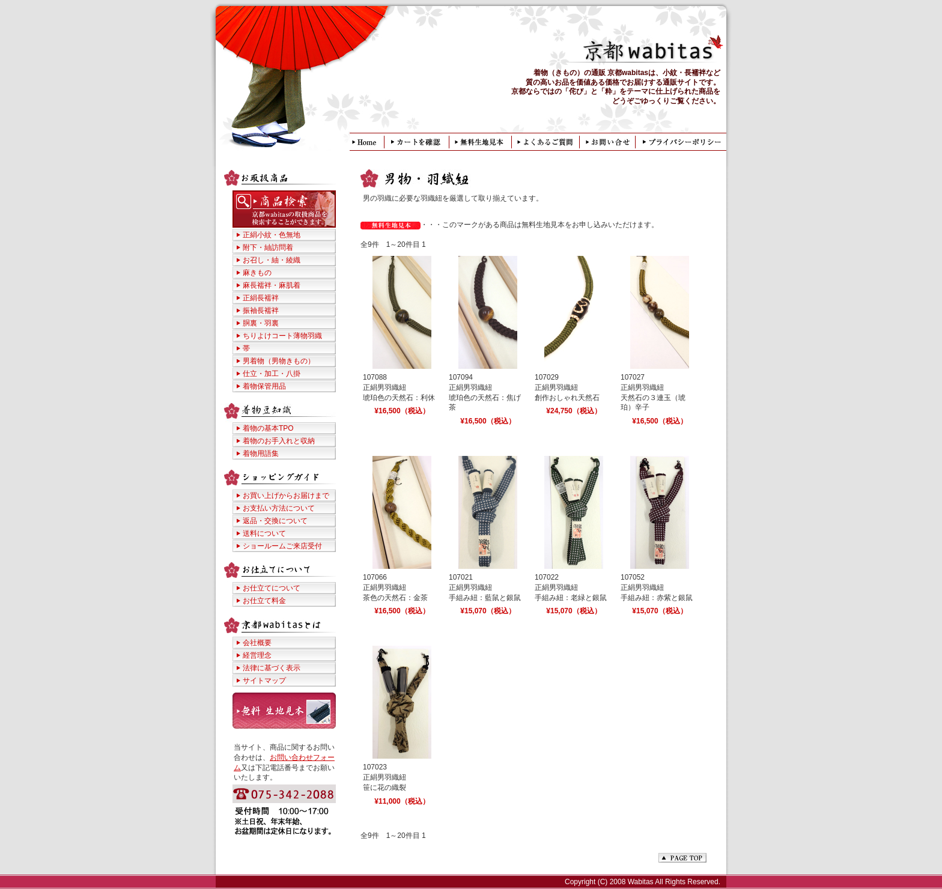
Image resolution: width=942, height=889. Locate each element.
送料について (264, 533)
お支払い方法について (279, 508)
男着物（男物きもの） (279, 361)
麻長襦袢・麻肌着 (271, 285)
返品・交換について (275, 521)
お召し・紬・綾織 (271, 260)
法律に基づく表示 (271, 668)
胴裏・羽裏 (261, 323)
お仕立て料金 (264, 600)
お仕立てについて (271, 588)
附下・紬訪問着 (268, 247)
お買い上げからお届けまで (286, 495)
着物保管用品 (264, 386)
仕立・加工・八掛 (271, 373)
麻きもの (257, 273)
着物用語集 (261, 453)
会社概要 (257, 643)
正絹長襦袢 (261, 298)
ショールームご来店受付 (282, 546)
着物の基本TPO (268, 428)
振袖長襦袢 (261, 310)
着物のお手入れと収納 (279, 441)
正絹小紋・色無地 (271, 235)
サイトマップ (264, 680)
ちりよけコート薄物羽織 (282, 336)
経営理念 (257, 655)
